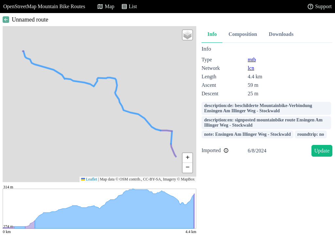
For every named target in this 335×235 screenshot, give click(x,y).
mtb (252, 59)
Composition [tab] (242, 34)
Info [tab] (212, 34)
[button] (187, 35)
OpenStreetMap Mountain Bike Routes (44, 6)
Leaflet (89, 179)
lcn (251, 68)
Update (321, 150)
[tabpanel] (267, 102)
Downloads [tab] (281, 34)
